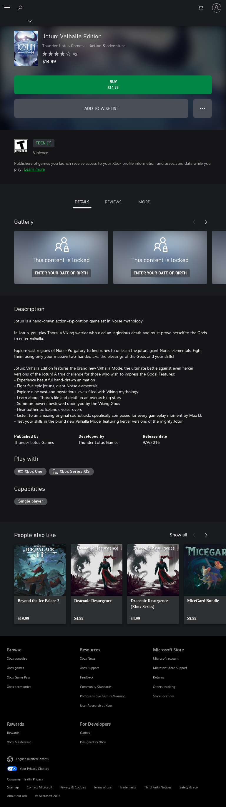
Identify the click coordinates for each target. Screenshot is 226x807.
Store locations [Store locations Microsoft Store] (164, 696)
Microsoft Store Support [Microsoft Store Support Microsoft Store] (170, 668)
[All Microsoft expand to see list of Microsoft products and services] (7, 8)
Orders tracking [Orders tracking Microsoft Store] (164, 687)
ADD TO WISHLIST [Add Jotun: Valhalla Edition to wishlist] (101, 108)
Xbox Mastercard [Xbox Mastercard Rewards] (19, 742)
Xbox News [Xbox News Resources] (88, 658)
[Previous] (194, 222)
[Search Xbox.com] (21, 7)
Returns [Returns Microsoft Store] (158, 677)
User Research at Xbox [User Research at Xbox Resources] (96, 705)
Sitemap (13, 787)
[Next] (206, 222)
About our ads (17, 796)
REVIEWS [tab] (113, 202)
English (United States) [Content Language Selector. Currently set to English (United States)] (32, 759)
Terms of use (103, 787)
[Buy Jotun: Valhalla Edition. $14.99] (113, 84)
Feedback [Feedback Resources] (86, 677)
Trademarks (127, 787)
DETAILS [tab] (82, 202)
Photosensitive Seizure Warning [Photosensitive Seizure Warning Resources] (102, 696)
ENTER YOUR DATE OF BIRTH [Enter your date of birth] (61, 273)
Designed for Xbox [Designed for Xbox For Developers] (93, 742)
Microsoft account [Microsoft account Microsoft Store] (166, 658)
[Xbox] (15, 21)
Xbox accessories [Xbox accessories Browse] (19, 687)
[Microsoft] (113, 4)
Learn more (34, 169)
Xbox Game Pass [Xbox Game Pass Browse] (19, 677)
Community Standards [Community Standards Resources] (96, 687)
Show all (178, 534)
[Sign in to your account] (217, 8)
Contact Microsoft (39, 787)
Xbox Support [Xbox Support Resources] (89, 668)
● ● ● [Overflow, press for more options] (202, 108)
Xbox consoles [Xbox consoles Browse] (17, 658)
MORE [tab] (144, 202)
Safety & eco (189, 787)
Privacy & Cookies (73, 787)
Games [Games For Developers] (85, 732)
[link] (40, 584)
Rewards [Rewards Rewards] (13, 732)
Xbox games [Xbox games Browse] (15, 668)
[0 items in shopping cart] (202, 8)
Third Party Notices (158, 787)
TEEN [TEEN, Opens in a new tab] (43, 143)
